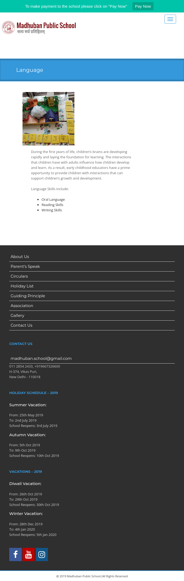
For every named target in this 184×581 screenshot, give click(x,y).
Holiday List (22, 286)
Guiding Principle (28, 295)
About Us (20, 256)
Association (22, 305)
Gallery (17, 315)
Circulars (19, 276)
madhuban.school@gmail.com (41, 358)
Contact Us (21, 325)
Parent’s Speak (25, 266)
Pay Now (143, 6)
